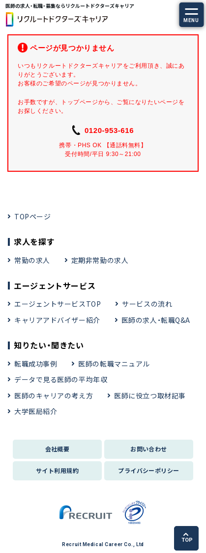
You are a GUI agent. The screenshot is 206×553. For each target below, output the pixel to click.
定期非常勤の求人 (99, 260)
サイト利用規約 (57, 470)
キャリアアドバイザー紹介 (57, 320)
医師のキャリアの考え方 (53, 395)
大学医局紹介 (35, 411)
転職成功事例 (35, 364)
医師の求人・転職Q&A (155, 320)
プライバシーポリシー (148, 470)
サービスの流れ (147, 304)
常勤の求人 (32, 260)
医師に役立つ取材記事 (150, 395)
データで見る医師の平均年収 (60, 379)
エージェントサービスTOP (57, 304)
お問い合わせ (148, 449)
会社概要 (57, 449)
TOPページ (32, 216)
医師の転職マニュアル (114, 364)
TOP (187, 537)
